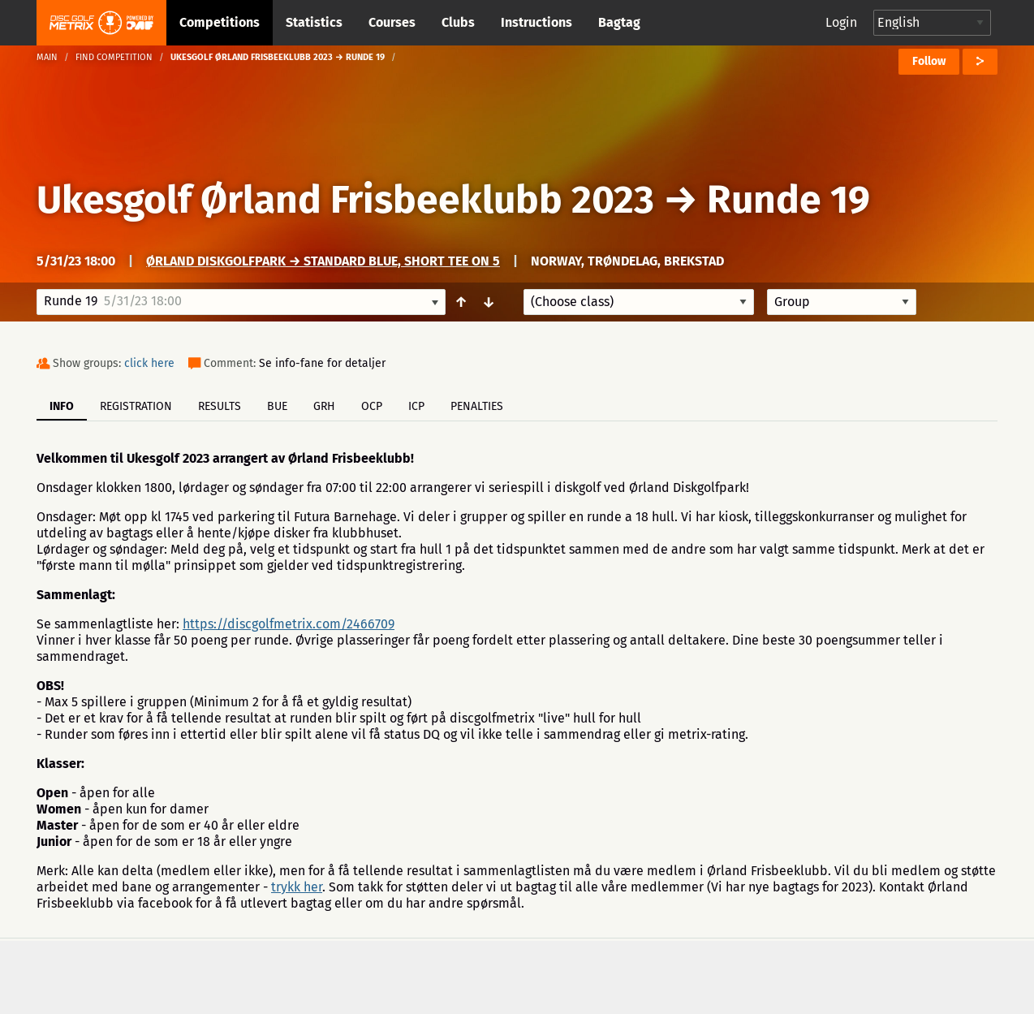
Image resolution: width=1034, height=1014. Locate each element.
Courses (392, 22)
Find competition (114, 57)
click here (149, 363)
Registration (136, 406)
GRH (324, 406)
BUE (277, 406)
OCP (371, 406)
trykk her (296, 887)
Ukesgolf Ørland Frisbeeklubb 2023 (345, 199)
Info (62, 406)
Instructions (536, 22)
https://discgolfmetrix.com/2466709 (288, 624)
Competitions (219, 22)
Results (219, 406)
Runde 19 (788, 199)
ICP (416, 406)
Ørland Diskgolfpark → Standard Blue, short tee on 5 (323, 261)
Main (47, 57)
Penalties (476, 406)
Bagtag (619, 22)
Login (841, 22)
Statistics (314, 22)
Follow (929, 61)
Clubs (458, 22)
